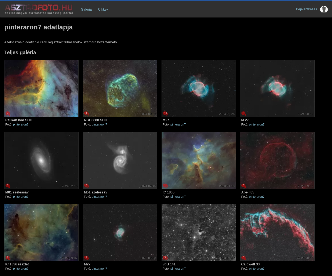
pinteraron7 (21, 124)
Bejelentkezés (306, 9)
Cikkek (103, 9)
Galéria (86, 9)
